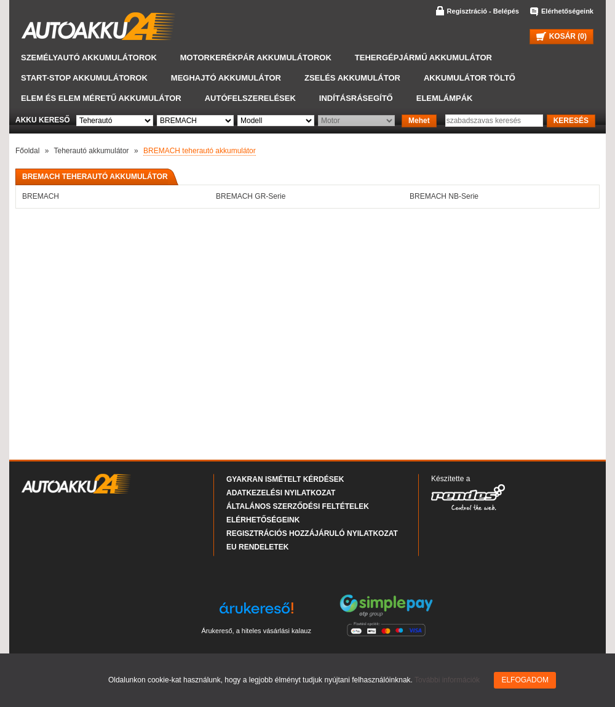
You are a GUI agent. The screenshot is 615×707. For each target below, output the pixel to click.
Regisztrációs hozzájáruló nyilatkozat (312, 533)
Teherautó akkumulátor (91, 150)
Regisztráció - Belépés (483, 11)
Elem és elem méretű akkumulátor (101, 98)
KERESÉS (571, 120)
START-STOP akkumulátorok (84, 77)
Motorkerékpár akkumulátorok (255, 57)
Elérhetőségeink (567, 11)
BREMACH (40, 196)
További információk (447, 680)
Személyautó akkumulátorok (89, 57)
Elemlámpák (444, 98)
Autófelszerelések (250, 98)
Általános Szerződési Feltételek (297, 506)
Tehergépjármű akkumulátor (423, 57)
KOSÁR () (561, 36)
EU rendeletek (257, 547)
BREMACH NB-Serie (444, 196)
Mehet (419, 120)
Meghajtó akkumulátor (226, 77)
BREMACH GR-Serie (250, 196)
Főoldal (27, 150)
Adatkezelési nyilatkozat (280, 493)
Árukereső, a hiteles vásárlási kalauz (256, 630)
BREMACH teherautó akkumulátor (199, 150)
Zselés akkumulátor (352, 77)
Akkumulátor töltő (469, 77)
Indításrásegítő (356, 98)
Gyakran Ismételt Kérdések (285, 479)
